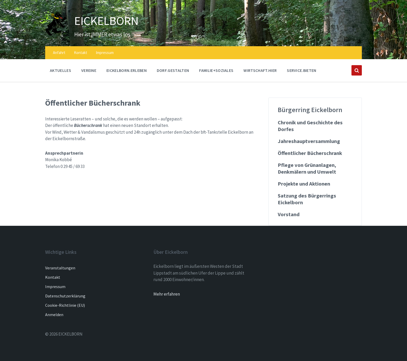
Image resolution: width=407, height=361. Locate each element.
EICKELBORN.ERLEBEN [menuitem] (126, 70)
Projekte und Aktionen (304, 183)
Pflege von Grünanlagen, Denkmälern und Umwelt (307, 168)
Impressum (55, 286)
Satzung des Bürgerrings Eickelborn (307, 199)
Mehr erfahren (166, 294)
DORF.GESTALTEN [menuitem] (173, 70)
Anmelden (54, 314)
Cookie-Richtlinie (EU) (65, 305)
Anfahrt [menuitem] (59, 52)
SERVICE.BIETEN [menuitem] (301, 70)
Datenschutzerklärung (65, 295)
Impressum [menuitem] (105, 52)
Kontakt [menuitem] (80, 52)
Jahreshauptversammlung (309, 141)
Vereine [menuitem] (88, 70)
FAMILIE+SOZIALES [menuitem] (216, 70)
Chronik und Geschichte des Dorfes (310, 126)
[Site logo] (55, 34)
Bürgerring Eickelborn (310, 110)
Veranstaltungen (60, 267)
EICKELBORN (110, 20)
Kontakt (52, 277)
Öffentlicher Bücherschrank (310, 153)
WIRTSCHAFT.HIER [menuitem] (260, 70)
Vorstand (289, 214)
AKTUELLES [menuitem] (60, 70)
